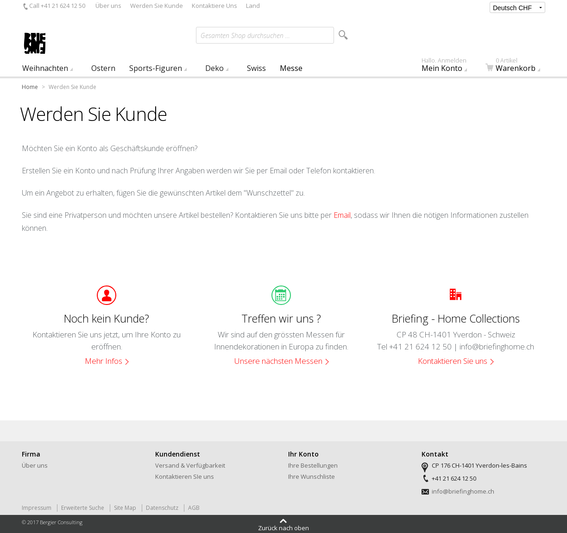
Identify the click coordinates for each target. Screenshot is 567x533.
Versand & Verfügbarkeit (190, 465)
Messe (291, 68)
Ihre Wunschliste (311, 476)
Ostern (103, 68)
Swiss (256, 68)
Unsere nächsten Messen (278, 360)
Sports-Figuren (155, 68)
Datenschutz (162, 508)
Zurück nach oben (283, 527)
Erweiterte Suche (82, 508)
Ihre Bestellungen (313, 465)
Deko (214, 68)
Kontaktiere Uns (214, 5)
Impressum (36, 508)
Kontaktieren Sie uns (452, 360)
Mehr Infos (103, 360)
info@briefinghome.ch (463, 491)
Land (253, 5)
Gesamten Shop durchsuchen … (245, 35)
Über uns (108, 5)
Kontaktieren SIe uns (184, 476)
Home (30, 87)
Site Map (125, 508)
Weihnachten (45, 68)
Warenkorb (518, 66)
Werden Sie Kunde (156, 5)
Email (342, 215)
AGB (194, 508)
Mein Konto (449, 66)
